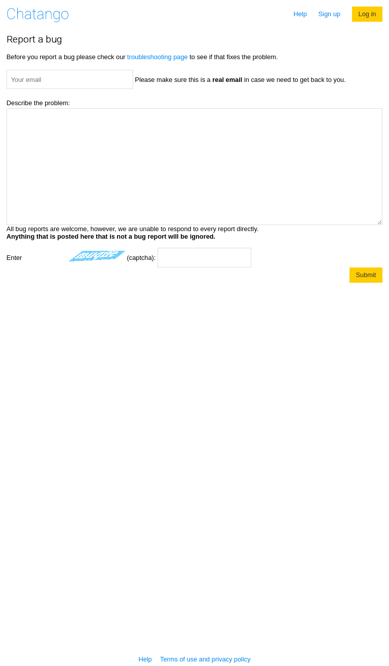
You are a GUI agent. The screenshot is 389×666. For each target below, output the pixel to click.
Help (300, 14)
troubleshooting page (157, 57)
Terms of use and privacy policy (205, 659)
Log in (367, 14)
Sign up (329, 14)
